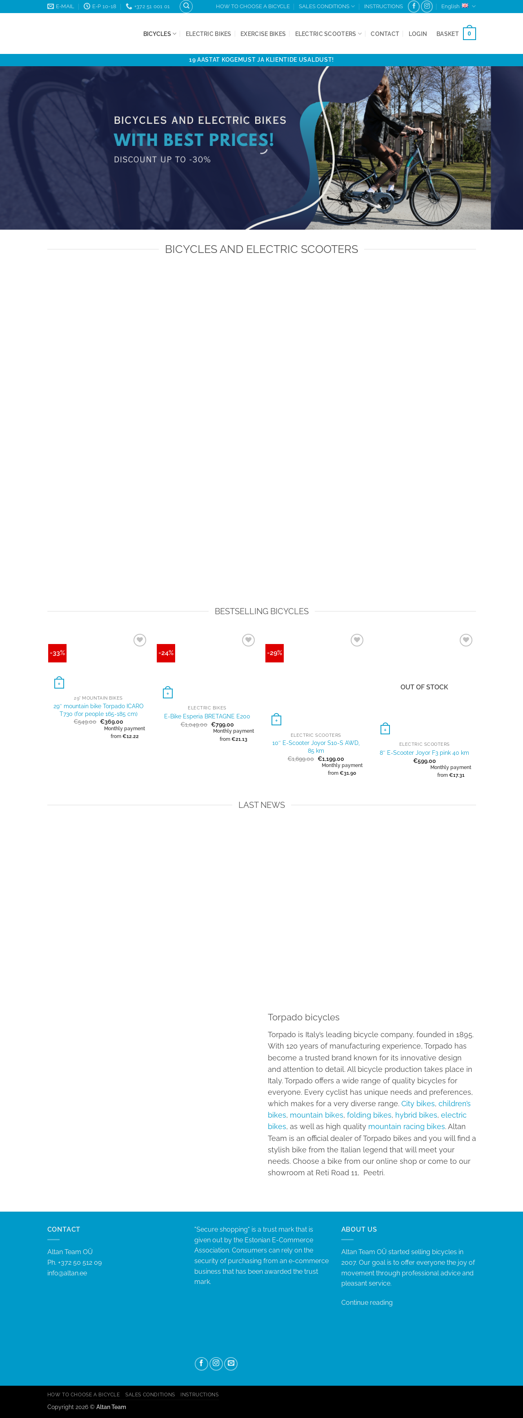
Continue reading (367, 1302)
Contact (385, 33)
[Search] (186, 6)
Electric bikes (208, 33)
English (458, 6)
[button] (418, 33)
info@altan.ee (67, 1273)
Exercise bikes (263, 33)
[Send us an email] (231, 1364)
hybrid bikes (416, 1115)
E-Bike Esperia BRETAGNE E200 (207, 716)
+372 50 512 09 (80, 1262)
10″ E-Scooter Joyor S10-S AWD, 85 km (316, 746)
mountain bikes (316, 1115)
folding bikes (369, 1115)
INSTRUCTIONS (383, 6)
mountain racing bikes (406, 1126)
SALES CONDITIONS (327, 6)
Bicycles (160, 34)
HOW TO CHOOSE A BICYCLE (253, 6)
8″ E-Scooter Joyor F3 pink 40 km (424, 752)
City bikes (418, 1103)
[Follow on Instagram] (427, 6)
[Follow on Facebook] (414, 6)
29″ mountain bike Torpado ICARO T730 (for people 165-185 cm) (98, 709)
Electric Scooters (328, 34)
